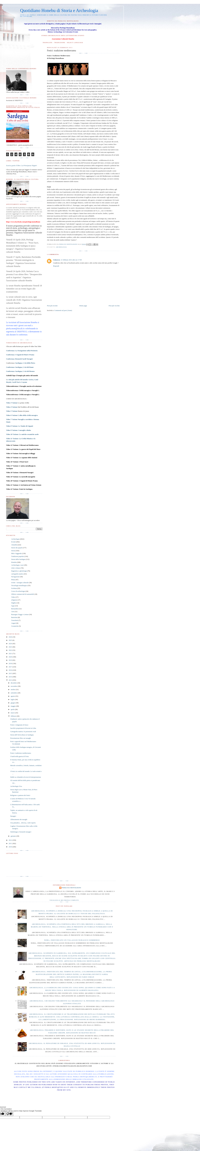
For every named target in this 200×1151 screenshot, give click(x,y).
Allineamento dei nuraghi (18, 819)
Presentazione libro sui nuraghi (20, 738)
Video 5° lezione (11, 411)
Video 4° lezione (11, 407)
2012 (10, 840)
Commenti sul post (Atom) (63, 310)
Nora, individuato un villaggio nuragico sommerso (72, 940)
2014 (10, 677)
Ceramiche (14, 626)
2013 (10, 680)
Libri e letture (15, 568)
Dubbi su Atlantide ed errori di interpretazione (25, 777)
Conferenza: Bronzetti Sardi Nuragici (19, 359)
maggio (13, 706)
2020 (10, 657)
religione (14, 600)
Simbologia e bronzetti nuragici (20, 832)
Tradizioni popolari (17, 556)
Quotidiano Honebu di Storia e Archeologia (59, 10)
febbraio (14, 716)
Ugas (13, 606)
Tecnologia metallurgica (19, 585)
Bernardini (14, 609)
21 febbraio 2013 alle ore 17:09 (71, 260)
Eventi (13, 542)
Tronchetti (14, 620)
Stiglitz (13, 603)
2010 (10, 847)
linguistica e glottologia (19, 571)
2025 (10, 640)
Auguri (13, 623)
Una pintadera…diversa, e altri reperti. (23, 823)
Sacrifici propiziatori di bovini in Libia (23, 728)
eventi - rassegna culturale (20, 582)
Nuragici (13, 816)
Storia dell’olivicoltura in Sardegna (22, 735)
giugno (13, 703)
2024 (10, 643)
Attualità (14, 545)
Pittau (13, 580)
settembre (14, 693)
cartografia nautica (17, 574)
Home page (83, 306)
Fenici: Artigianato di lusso (19, 725)
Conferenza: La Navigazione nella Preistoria (22, 351)
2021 (10, 653)
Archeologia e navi (17, 565)
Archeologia (61, 247)
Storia (13, 551)
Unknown (56, 260)
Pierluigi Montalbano (71, 887)
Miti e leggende (16, 553)
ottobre (13, 689)
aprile (13, 709)
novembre (14, 686)
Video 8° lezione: (19, 426)
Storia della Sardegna (18, 559)
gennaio (13, 836)
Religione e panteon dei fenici (20, 795)
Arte (12, 611)
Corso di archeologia (18, 591)
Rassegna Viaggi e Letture (20, 614)
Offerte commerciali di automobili (22, 594)
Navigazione (15, 577)
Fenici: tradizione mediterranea (20, 753)
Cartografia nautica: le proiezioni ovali (23, 731)
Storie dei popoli (16, 548)
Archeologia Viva (16, 786)
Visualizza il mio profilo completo (64, 900)
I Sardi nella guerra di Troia (19, 756)
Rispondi (56, 266)
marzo (13, 713)
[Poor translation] (9, 1114)
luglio (13, 699)
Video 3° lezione (11, 403)
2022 (10, 650)
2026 (10, 637)
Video (13, 597)
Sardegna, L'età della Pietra (25, 363)
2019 (10, 660)
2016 (10, 670)
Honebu (13, 562)
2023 (10, 647)
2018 (10, 663)
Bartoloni (14, 617)
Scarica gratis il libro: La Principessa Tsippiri (21, 165)
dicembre (14, 683)
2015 (10, 673)
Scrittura (14, 588)
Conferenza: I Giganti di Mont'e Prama (20, 355)
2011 (10, 843)
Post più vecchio (114, 306)
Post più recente (52, 306)
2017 (10, 667)
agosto (13, 696)
